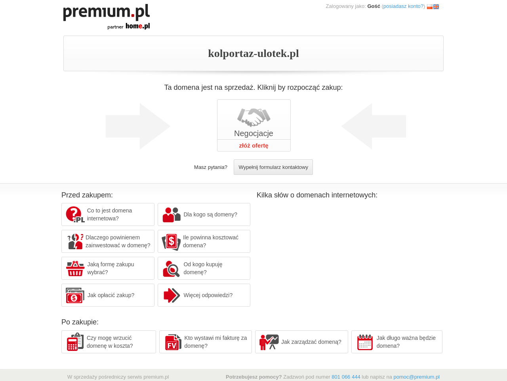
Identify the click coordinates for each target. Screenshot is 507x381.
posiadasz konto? (403, 6)
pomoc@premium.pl (416, 377)
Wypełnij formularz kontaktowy (273, 167)
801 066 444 (346, 377)
